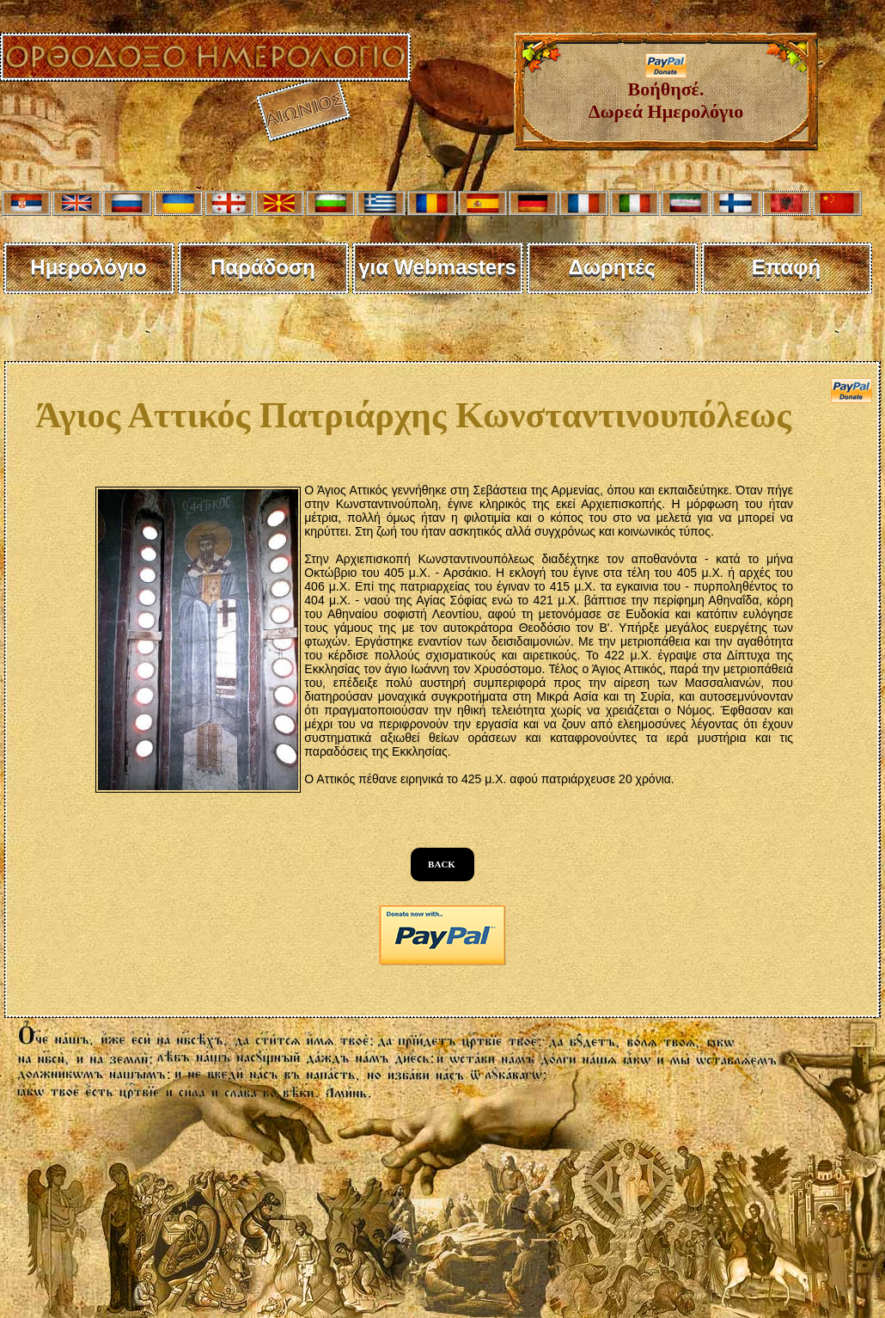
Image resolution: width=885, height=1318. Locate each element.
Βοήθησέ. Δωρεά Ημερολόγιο (666, 91)
